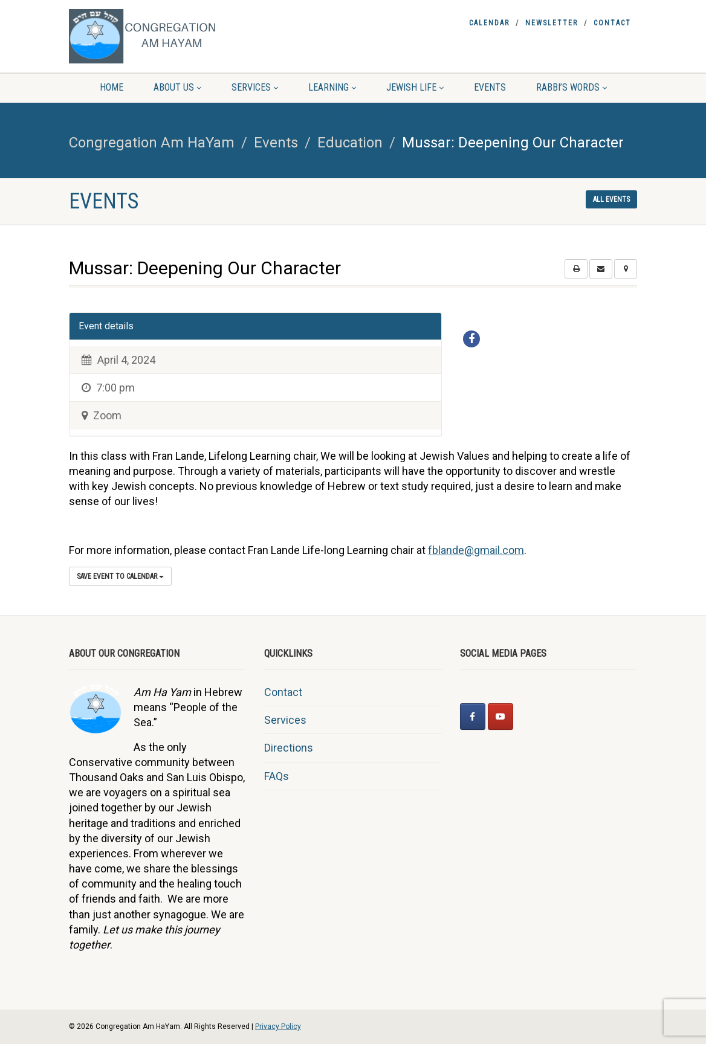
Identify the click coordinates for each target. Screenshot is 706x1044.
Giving (388, 117)
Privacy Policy (278, 1026)
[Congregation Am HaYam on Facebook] (472, 716)
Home (111, 87)
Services (255, 87)
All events (611, 199)
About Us (177, 87)
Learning (332, 87)
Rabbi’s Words (571, 87)
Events (490, 87)
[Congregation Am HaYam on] (528, 716)
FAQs (276, 776)
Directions (288, 747)
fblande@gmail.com (476, 550)
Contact (612, 23)
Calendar (489, 23)
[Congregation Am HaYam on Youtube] (500, 716)
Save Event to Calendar (120, 576)
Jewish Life (415, 87)
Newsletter (551, 23)
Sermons (325, 117)
